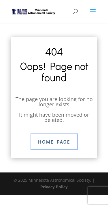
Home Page (54, 142)
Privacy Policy (54, 187)
